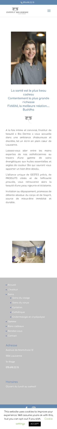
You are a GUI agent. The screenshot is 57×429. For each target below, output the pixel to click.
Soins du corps (20, 303)
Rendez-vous (15, 331)
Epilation (17, 307)
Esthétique (18, 312)
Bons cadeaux (16, 326)
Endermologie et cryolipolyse (28, 317)
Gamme (12, 321)
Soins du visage (21, 298)
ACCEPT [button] (35, 424)
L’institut (13, 290)
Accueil (12, 285)
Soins (11, 294)
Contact (12, 336)
